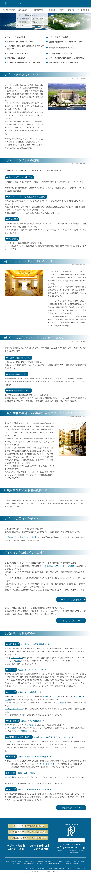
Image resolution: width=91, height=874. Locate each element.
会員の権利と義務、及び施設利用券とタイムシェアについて (25, 47)
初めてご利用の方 (8, 10)
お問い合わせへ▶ (71, 620)
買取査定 (83, 861)
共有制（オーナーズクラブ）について (20, 42)
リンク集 (33, 861)
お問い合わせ (71, 840)
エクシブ (18, 661)
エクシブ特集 (39, 863)
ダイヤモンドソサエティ (50, 696)
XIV (17, 702)
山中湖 (7, 777)
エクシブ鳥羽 (28, 725)
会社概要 (52, 10)
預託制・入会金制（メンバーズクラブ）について (65, 42)
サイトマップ (60, 861)
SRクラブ (71, 10)
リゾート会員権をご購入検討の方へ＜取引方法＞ (67, 58)
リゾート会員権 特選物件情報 (52, 863)
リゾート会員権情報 (29, 863)
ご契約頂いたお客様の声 (16, 58)
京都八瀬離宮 (61, 702)
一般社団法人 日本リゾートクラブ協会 (22, 537)
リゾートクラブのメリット (16, 37)
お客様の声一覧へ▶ (71, 807)
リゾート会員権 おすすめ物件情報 (69, 863)
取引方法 (76, 861)
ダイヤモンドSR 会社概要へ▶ (71, 599)
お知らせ (62, 10)
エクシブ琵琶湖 (10, 728)
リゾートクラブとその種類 (58, 37)
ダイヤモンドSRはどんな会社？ (60, 54)
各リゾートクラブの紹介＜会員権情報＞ (63, 62)
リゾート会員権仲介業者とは (17, 54)
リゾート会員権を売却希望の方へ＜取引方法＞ (24, 62)
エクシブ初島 (16, 741)
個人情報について (50, 861)
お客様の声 (40, 861)
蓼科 (13, 777)
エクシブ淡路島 (17, 658)
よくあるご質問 (83, 10)
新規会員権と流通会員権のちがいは (62, 48)
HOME (7, 861)
